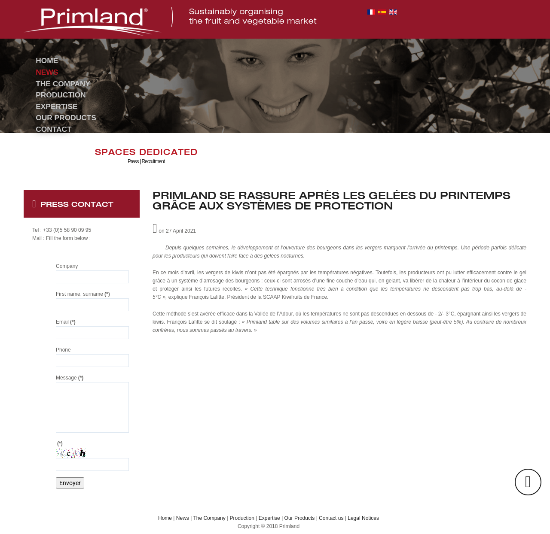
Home (165, 518)
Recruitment (153, 161)
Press (133, 161)
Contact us (331, 518)
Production (242, 518)
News (182, 518)
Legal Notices (363, 518)
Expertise (269, 518)
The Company (209, 518)
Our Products (299, 518)
